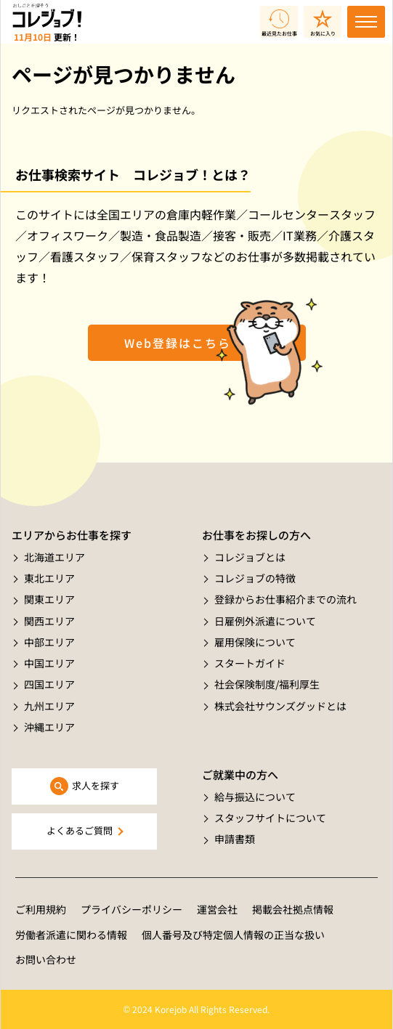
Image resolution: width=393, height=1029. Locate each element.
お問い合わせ (45, 959)
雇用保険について (255, 642)
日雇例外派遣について (265, 621)
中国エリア (49, 663)
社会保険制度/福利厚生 (267, 684)
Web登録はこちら (177, 342)
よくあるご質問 (79, 830)
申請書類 (234, 838)
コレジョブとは (249, 557)
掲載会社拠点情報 (292, 909)
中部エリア (49, 642)
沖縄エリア (49, 727)
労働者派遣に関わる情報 (71, 934)
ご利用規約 (40, 909)
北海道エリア (54, 557)
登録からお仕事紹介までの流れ (285, 599)
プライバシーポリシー (131, 909)
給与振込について (255, 796)
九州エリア (49, 706)
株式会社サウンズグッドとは (280, 706)
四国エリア (49, 684)
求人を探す (95, 785)
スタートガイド (249, 663)
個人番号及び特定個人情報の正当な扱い (233, 934)
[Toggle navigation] (366, 22)
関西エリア (49, 621)
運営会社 (217, 909)
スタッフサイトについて (270, 817)
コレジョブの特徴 (255, 578)
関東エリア (49, 599)
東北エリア (49, 578)
